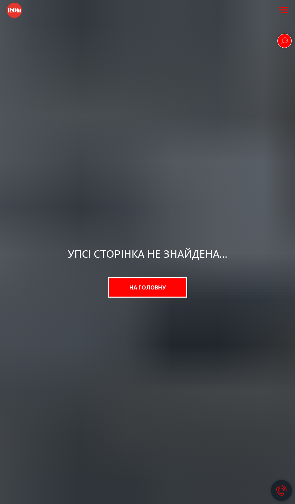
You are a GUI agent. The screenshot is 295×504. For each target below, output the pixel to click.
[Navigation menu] (283, 10)
